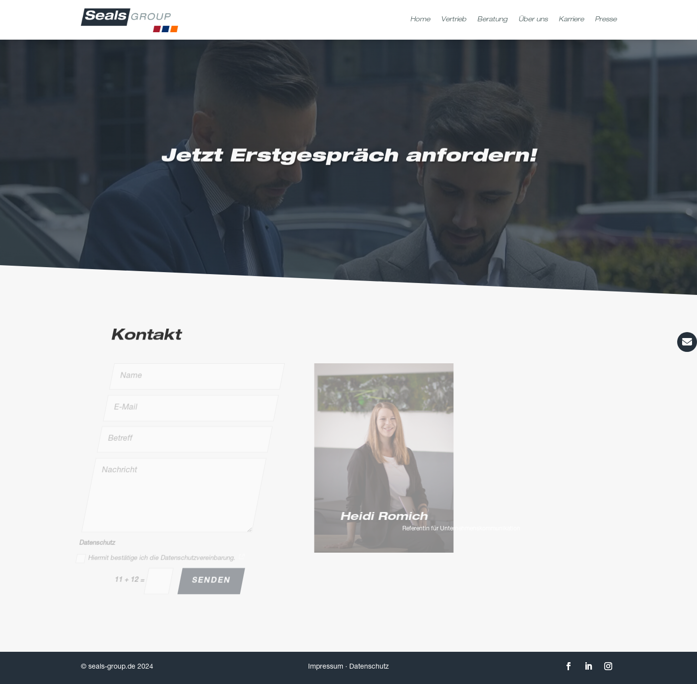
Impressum (325, 667)
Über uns (533, 20)
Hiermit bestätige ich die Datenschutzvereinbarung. (160, 558)
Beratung (492, 20)
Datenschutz (369, 667)
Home (420, 20)
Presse (606, 20)
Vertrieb (453, 20)
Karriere (571, 20)
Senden (211, 580)
